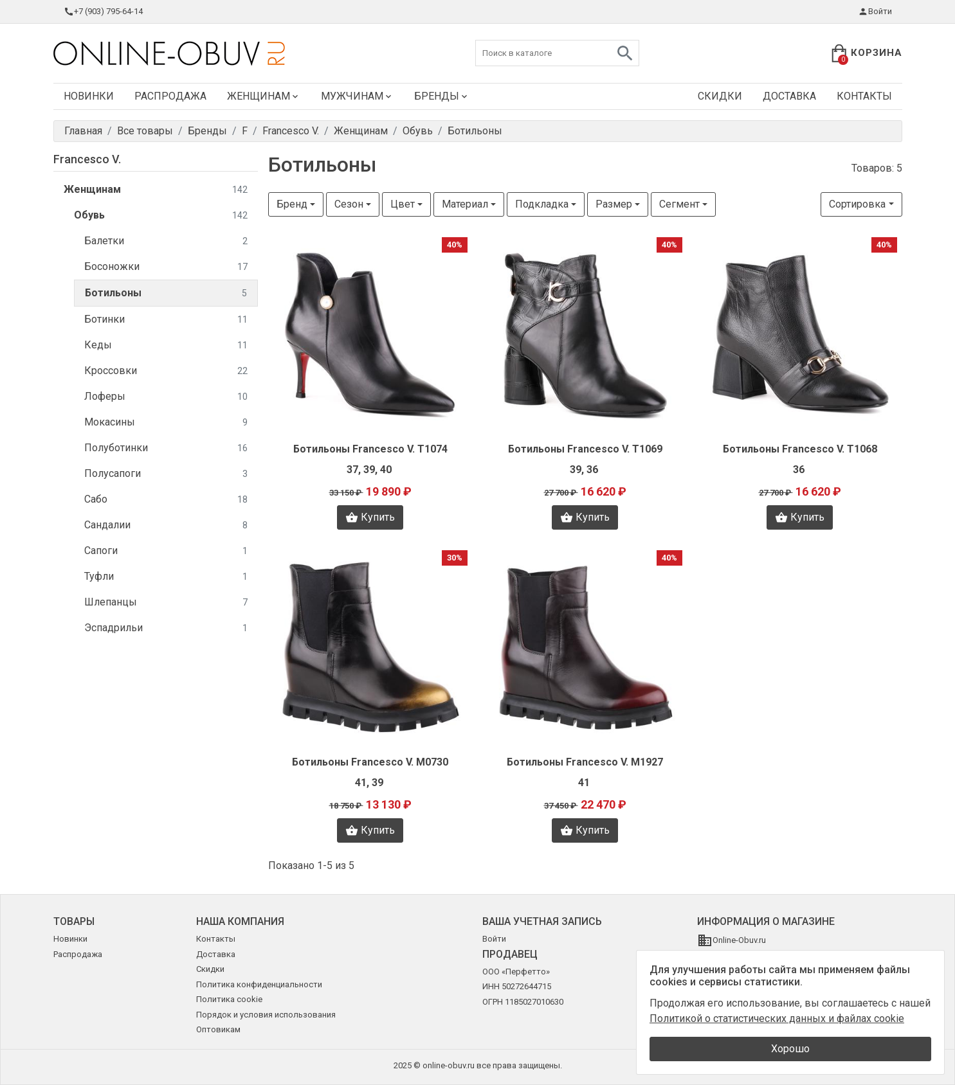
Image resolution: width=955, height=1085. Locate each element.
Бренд (292, 204)
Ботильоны (166, 293)
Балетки (166, 241)
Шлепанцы (166, 602)
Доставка (789, 96)
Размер (614, 204)
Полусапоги (166, 474)
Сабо (166, 500)
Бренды (441, 96)
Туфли (166, 577)
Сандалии (166, 525)
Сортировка (857, 204)
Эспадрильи (166, 628)
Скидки (720, 96)
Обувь (161, 215)
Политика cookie (229, 999)
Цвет (402, 204)
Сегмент (679, 204)
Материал (465, 204)
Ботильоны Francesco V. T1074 (370, 449)
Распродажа (170, 96)
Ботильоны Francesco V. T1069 (585, 449)
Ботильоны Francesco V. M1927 (585, 762)
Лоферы (166, 397)
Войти (875, 11)
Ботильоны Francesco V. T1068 (800, 449)
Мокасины (166, 422)
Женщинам (263, 96)
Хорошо (790, 1049)
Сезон (348, 204)
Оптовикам (218, 1029)
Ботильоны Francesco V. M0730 (370, 762)
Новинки (89, 96)
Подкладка (541, 204)
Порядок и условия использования (266, 1014)
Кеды (166, 345)
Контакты (864, 96)
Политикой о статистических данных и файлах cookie (777, 1018)
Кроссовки (166, 371)
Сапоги (166, 551)
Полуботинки (166, 448)
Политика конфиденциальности (259, 984)
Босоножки (166, 267)
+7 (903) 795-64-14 (103, 11)
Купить (370, 517)
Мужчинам (357, 96)
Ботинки (166, 320)
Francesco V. (87, 159)
